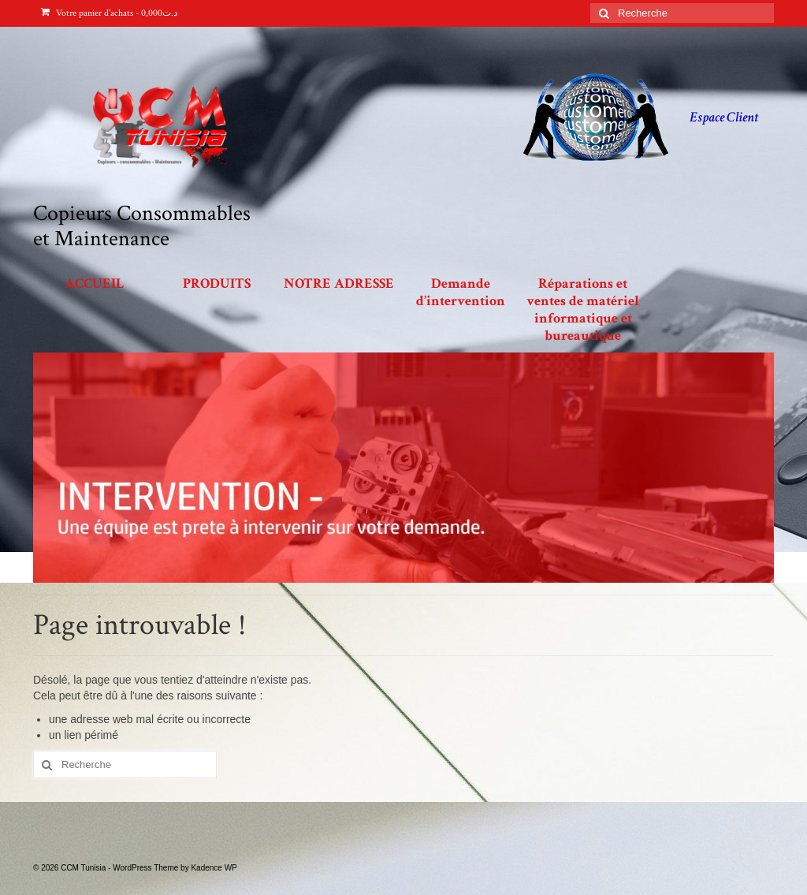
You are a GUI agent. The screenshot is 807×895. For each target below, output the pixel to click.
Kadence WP (213, 867)
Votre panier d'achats (109, 13)
